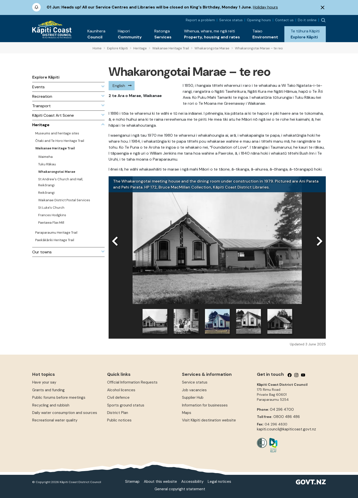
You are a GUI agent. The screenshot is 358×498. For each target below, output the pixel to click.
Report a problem (200, 20)
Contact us (284, 20)
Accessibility (192, 481)
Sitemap (132, 481)
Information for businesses (205, 405)
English (119, 85)
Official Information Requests (132, 382)
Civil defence (118, 397)
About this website (160, 481)
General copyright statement (180, 489)
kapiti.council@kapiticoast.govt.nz (286, 429)
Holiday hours (265, 7)
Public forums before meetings (58, 397)
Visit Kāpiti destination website (209, 420)
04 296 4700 (282, 409)
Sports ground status (125, 405)
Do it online (307, 20)
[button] (96, 34)
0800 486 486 (286, 416)
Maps (186, 412)
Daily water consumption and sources (64, 412)
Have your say (44, 382)
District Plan (117, 412)
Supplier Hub (192, 397)
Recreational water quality (54, 420)
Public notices (119, 420)
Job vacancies (194, 390)
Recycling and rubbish (50, 405)
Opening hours (259, 20)
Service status (231, 20)
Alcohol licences (121, 390)
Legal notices (219, 481)
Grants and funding (48, 390)
